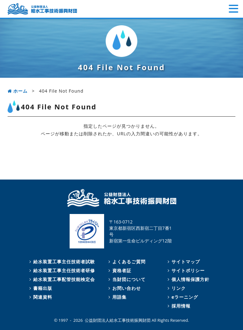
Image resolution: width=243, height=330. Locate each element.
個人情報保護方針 (187, 279)
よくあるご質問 (126, 262)
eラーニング (182, 297)
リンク (176, 288)
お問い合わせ (124, 288)
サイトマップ (183, 262)
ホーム (18, 91)
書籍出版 (40, 288)
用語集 (117, 297)
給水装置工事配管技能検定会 (61, 279)
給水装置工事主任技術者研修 (61, 270)
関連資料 (40, 297)
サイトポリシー (185, 270)
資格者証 (119, 270)
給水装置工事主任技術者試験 (61, 262)
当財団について (126, 279)
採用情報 (178, 306)
